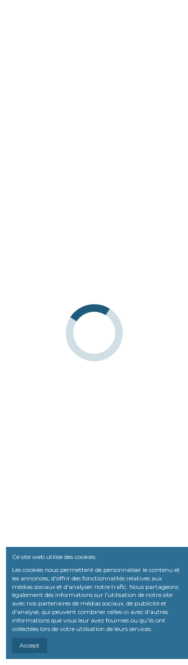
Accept (30, 645)
